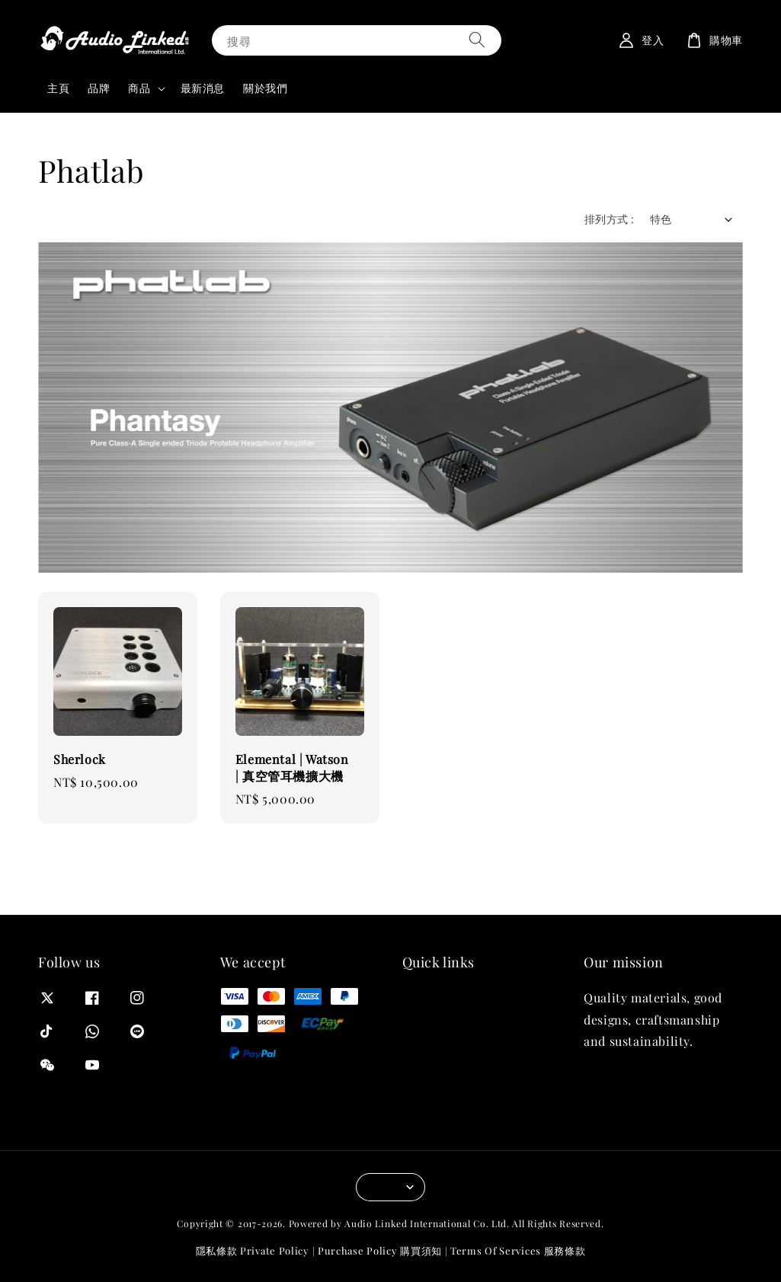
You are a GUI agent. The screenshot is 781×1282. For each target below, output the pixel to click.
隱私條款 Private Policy (252, 1250)
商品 (139, 88)
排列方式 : (609, 219)
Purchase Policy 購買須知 (380, 1250)
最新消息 (203, 88)
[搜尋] (477, 40)
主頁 (58, 88)
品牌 (99, 88)
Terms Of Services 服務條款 (517, 1250)
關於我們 (265, 88)
